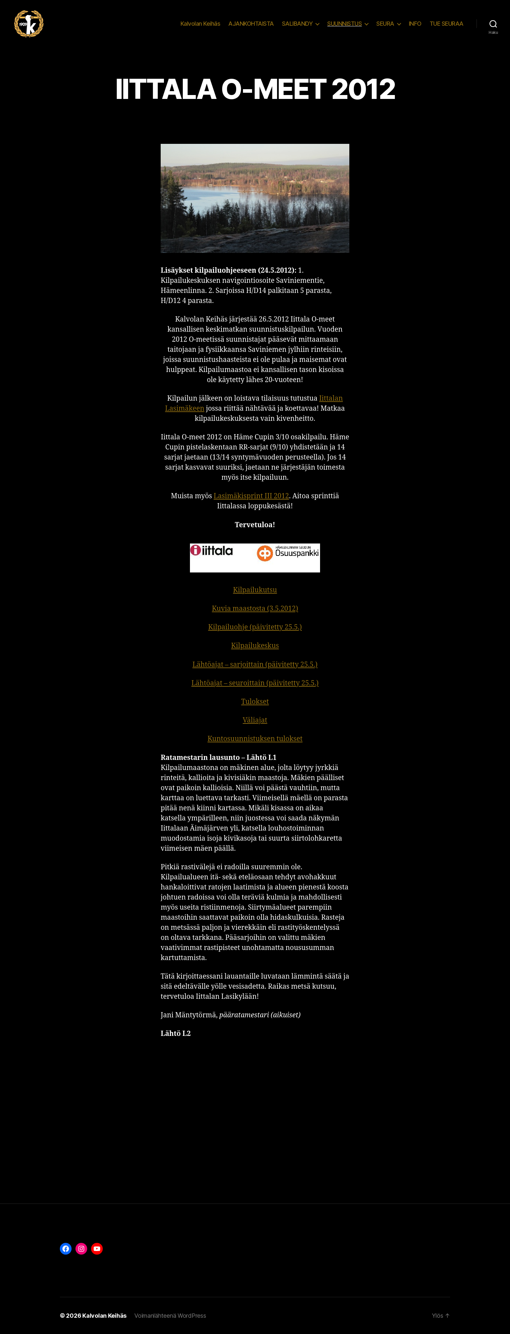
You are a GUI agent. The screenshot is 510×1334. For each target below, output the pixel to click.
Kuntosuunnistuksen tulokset (255, 739)
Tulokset (255, 701)
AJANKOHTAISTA (251, 23)
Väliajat (255, 720)
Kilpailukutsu (255, 590)
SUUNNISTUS (344, 23)
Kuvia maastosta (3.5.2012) (255, 608)
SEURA (385, 23)
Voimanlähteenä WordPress (170, 1315)
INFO (415, 23)
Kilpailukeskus (255, 645)
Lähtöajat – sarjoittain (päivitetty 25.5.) (255, 664)
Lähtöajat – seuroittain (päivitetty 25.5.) (254, 683)
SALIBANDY (297, 23)
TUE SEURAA (446, 23)
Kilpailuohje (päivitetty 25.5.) (255, 627)
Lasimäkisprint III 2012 (251, 496)
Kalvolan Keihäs (201, 23)
